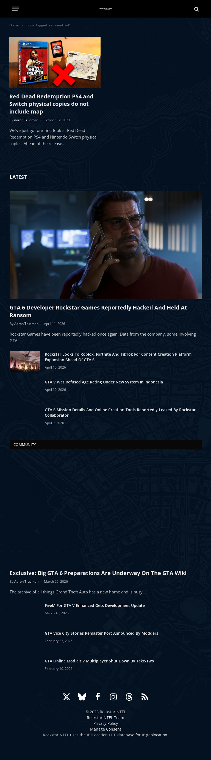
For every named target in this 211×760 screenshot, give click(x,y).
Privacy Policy (105, 723)
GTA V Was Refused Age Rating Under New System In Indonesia (104, 382)
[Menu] (15, 9)
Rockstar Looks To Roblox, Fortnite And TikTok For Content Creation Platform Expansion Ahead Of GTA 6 (118, 357)
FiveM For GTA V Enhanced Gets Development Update (95, 605)
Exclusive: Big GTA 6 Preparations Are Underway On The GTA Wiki (98, 573)
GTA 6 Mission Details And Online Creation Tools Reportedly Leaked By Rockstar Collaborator (120, 412)
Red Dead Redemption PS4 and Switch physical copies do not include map (51, 104)
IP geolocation (154, 734)
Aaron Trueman (26, 120)
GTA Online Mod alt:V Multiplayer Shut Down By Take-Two (99, 661)
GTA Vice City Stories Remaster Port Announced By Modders (101, 633)
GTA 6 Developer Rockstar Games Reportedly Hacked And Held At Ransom (98, 311)
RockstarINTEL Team (105, 717)
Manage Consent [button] (105, 729)
